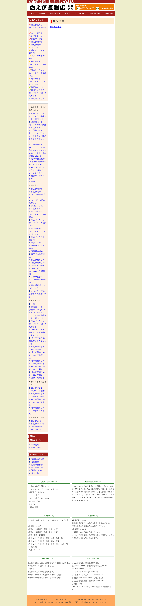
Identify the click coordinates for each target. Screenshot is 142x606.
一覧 (33, 181)
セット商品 (36, 448)
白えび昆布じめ (38, 98)
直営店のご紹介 (38, 459)
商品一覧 (42, 13)
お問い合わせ (95, 13)
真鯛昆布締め (37, 251)
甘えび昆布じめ (38, 263)
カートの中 (109, 13)
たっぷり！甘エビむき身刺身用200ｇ (37, 294)
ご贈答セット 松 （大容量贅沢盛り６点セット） (37, 125)
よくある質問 (80, 13)
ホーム (31, 13)
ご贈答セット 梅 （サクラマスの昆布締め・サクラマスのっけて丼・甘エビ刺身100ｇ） (37, 150)
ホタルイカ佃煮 (38, 265)
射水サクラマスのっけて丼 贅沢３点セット (37, 93)
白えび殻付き (37, 42)
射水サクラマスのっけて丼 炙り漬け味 (37, 73)
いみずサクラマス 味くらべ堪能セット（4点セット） (37, 116)
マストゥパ (36, 47)
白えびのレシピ (38, 424)
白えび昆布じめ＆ (37, 402)
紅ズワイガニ (37, 39)
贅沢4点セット (37, 87)
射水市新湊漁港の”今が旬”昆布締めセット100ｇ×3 (37, 161)
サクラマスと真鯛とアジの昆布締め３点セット (37, 332)
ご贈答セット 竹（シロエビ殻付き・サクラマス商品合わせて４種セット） (37, 136)
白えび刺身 (36, 45)
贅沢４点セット (38, 378)
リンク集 (35, 473)
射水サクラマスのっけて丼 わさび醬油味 (37, 64)
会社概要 (35, 462)
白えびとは (36, 421)
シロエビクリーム (37, 271)
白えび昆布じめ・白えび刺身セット (37, 27)
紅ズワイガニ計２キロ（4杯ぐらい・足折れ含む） (37, 170)
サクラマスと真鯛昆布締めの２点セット (37, 341)
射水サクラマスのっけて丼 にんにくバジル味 (37, 81)
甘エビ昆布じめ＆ (37, 355)
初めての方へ (55, 13)
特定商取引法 (37, 467)
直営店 (67, 13)
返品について (37, 470)
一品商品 (35, 445)
